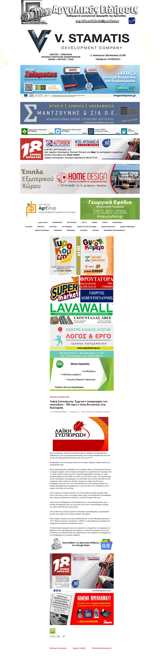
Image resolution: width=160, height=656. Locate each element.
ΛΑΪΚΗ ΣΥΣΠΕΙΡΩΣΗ (87, 411)
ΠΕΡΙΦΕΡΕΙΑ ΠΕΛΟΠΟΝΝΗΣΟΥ (114, 230)
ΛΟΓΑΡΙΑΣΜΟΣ (98, 411)
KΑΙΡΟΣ (105, 222)
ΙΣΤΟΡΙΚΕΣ (83, 230)
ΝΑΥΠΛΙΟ (95, 230)
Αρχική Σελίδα (43, 222)
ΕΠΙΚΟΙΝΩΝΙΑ (117, 222)
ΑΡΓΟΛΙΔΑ (53, 227)
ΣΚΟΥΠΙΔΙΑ (106, 411)
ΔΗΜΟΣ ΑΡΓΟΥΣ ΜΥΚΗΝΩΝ (86, 227)
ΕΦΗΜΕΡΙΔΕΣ (57, 222)
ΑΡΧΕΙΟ (94, 222)
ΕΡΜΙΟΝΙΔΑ (71, 230)
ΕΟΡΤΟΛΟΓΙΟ (72, 222)
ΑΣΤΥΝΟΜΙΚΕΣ (67, 227)
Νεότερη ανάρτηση (58, 648)
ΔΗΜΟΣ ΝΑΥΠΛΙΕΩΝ (42, 230)
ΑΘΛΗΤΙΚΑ (40, 227)
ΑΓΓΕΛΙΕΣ (28, 227)
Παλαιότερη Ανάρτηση (101, 648)
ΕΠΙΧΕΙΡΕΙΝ (58, 230)
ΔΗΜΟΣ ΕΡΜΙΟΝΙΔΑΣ (127, 227)
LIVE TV (84, 222)
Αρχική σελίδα (79, 648)
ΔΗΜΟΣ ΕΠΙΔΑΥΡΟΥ (108, 227)
